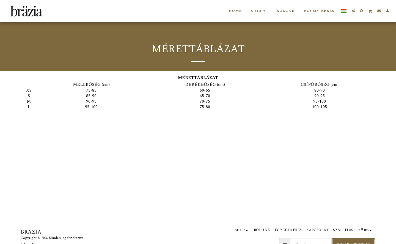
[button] (353, 11)
